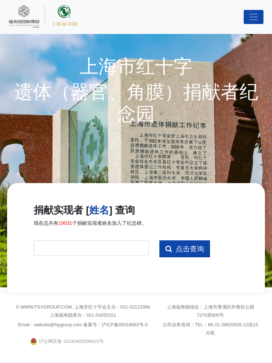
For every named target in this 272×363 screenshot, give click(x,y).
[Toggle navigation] (254, 17)
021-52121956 (135, 307)
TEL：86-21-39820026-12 (221, 324)
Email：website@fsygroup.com (50, 324)
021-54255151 (101, 315)
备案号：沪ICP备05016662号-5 (115, 324)
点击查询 (184, 249)
